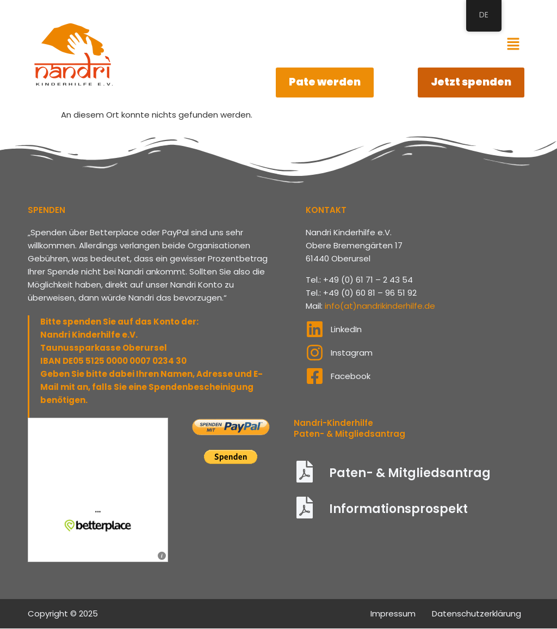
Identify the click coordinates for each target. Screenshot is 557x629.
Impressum (393, 614)
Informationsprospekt (398, 510)
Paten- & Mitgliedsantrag (410, 474)
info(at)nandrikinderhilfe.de (380, 306)
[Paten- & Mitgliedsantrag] (304, 474)
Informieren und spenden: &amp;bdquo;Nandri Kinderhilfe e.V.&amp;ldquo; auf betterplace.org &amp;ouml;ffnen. (98, 491)
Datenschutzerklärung (476, 614)
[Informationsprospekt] (304, 510)
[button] (513, 45)
